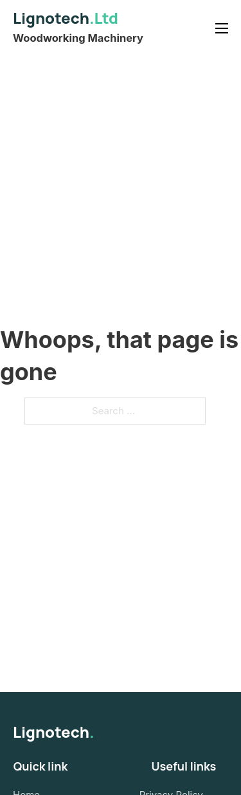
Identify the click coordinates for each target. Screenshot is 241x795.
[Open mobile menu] (221, 28)
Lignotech (65, 17)
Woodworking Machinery (78, 38)
